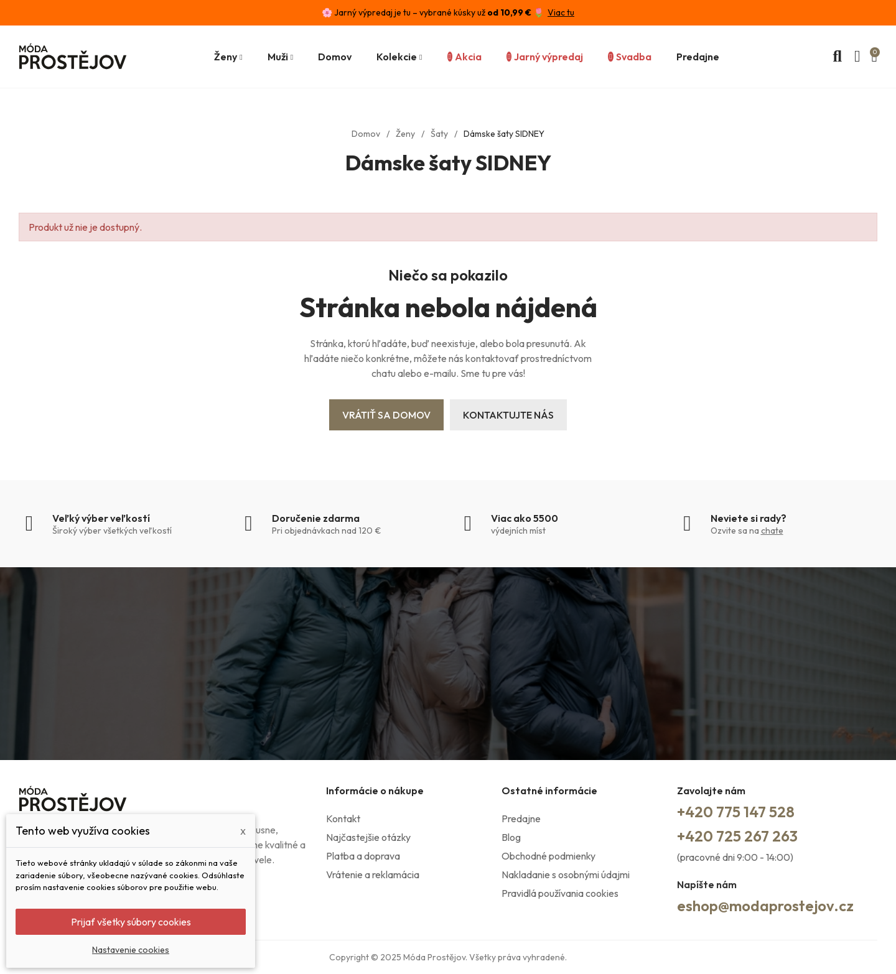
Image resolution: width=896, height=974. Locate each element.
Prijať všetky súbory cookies (131, 922)
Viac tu (561, 12)
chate (772, 530)
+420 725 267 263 (737, 836)
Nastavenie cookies (130, 949)
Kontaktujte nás (508, 415)
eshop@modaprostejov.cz (765, 905)
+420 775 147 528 (736, 811)
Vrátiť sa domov (386, 415)
